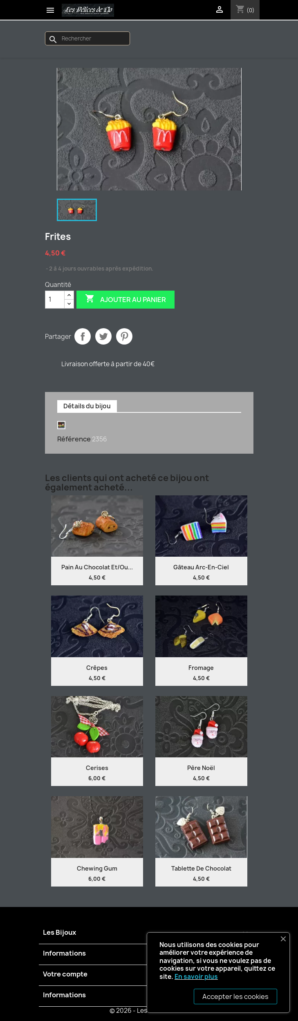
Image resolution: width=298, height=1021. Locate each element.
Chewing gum (97, 868)
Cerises (97, 768)
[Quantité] (55, 300)
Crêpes (97, 668)
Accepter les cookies (235, 996)
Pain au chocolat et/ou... (97, 567)
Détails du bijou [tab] (87, 406)
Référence (74, 439)
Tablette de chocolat (201, 868)
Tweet (103, 336)
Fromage (201, 668)
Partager (82, 336)
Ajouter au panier (125, 299)
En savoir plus (196, 976)
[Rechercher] (87, 38)
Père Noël (201, 768)
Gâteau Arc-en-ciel (201, 567)
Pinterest (124, 336)
